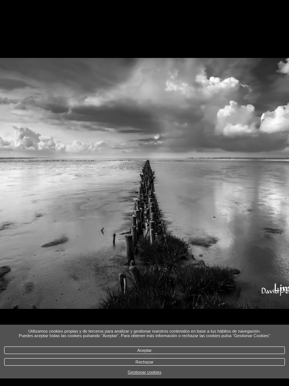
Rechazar (144, 362)
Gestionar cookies (144, 372)
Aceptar (144, 350)
